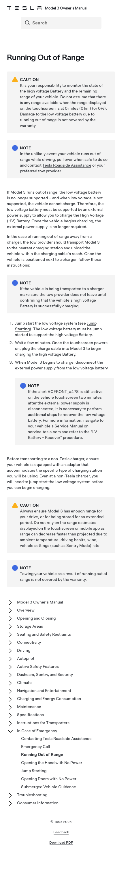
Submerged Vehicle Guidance (48, 786)
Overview (26, 610)
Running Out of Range (42, 754)
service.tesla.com (44, 431)
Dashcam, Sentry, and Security (45, 674)
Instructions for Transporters (43, 722)
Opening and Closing (36, 618)
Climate (24, 682)
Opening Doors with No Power (48, 778)
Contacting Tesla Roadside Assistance (56, 738)
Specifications (30, 714)
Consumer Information (38, 803)
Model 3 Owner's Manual (40, 602)
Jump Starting (33, 770)
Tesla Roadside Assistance (66, 165)
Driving (23, 650)
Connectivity (29, 642)
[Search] (61, 23)
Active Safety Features (38, 666)
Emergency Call (35, 746)
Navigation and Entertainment (44, 690)
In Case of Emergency (37, 730)
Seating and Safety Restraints (44, 634)
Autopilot (25, 658)
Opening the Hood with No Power (51, 762)
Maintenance (29, 706)
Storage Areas (30, 626)
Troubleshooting (32, 795)
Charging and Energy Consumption (49, 698)
